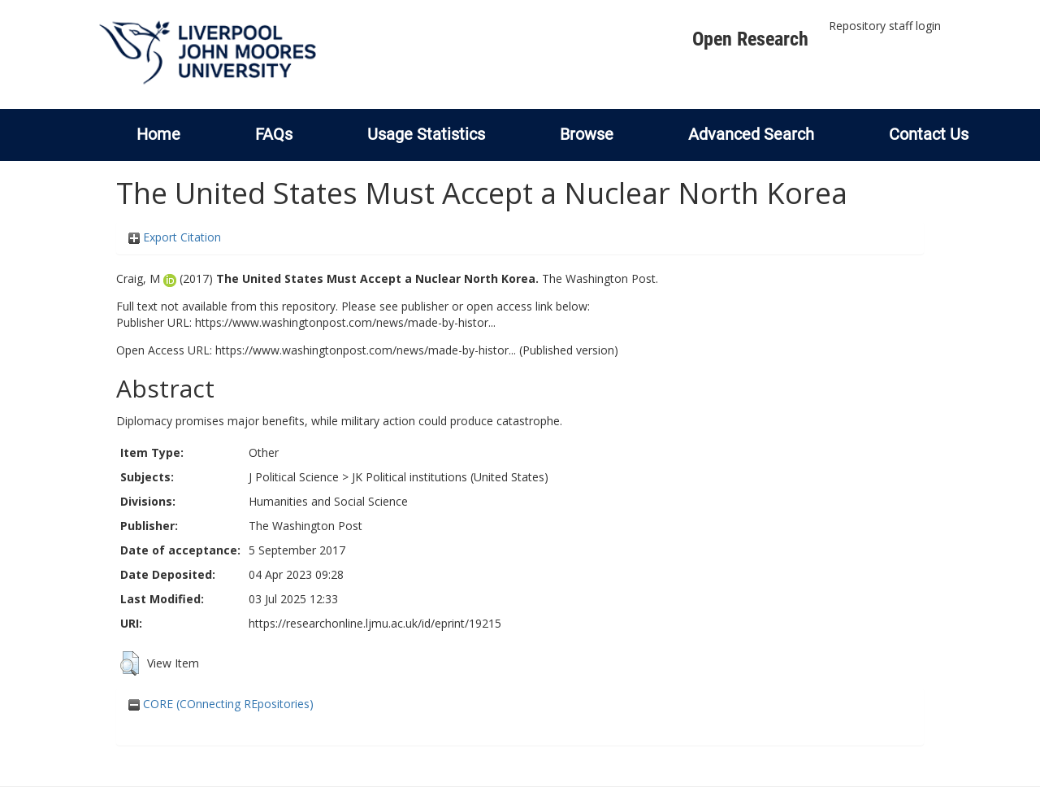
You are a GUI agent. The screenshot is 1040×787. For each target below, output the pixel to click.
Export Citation (174, 237)
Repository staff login (885, 25)
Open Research (750, 39)
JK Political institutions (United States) (450, 477)
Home (158, 134)
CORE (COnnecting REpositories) (221, 703)
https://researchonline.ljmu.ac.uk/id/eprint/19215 (375, 623)
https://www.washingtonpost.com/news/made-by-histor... (345, 322)
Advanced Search (751, 134)
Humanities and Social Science (328, 501)
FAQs (273, 134)
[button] (129, 663)
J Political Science (294, 477)
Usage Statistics (426, 134)
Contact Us (928, 134)
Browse (586, 134)
